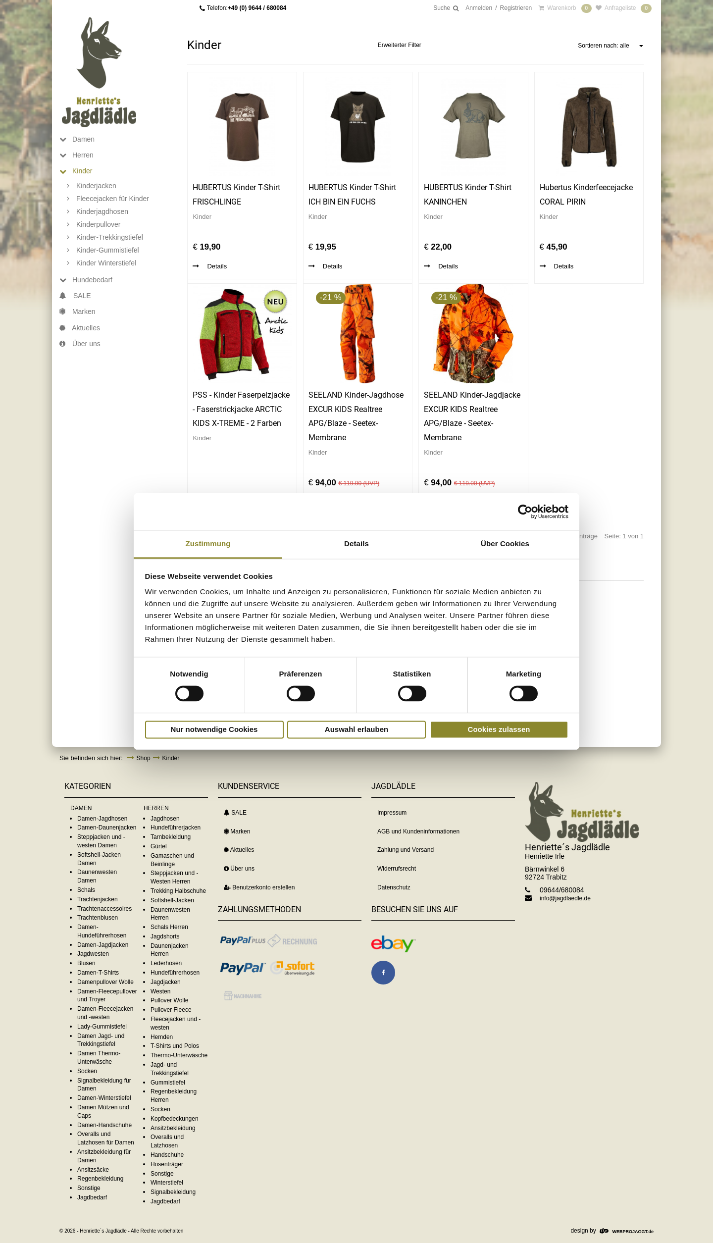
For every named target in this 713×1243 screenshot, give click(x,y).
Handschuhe (167, 1154)
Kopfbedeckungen (175, 1118)
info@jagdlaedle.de (565, 898)
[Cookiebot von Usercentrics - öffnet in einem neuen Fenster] (525, 511)
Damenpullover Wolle (105, 982)
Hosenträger (167, 1164)
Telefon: (246, 8)
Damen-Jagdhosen (102, 818)
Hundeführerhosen (175, 972)
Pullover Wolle (169, 1000)
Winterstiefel (167, 1182)
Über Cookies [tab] (505, 543)
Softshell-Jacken (172, 900)
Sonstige (89, 1188)
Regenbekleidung (100, 1178)
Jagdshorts (165, 936)
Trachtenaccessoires (104, 908)
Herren (76, 155)
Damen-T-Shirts (98, 972)
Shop (144, 758)
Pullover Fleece (171, 1009)
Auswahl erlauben (356, 729)
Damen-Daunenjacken (106, 827)
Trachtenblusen (97, 917)
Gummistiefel (168, 1082)
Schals (86, 889)
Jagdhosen (165, 818)
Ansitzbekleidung (173, 1128)
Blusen (86, 963)
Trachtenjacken (97, 899)
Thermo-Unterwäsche (179, 1055)
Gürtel (159, 846)
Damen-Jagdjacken (102, 944)
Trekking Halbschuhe (178, 890)
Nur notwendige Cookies (214, 729)
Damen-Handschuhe (104, 1125)
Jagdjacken (166, 982)
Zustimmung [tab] (208, 543)
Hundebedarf (85, 280)
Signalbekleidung (173, 1192)
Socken (87, 1071)
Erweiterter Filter (399, 45)
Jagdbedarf (92, 1197)
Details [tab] (356, 543)
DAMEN (81, 808)
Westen (160, 991)
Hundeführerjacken (176, 827)
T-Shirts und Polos (175, 1045)
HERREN (156, 808)
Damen (77, 139)
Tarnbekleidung (171, 836)
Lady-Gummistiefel (102, 1026)
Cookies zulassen (499, 729)
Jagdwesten (93, 953)
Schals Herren (169, 927)
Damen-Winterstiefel (104, 1097)
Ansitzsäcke (93, 1169)
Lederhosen (166, 963)
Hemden (162, 1037)
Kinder (75, 171)
